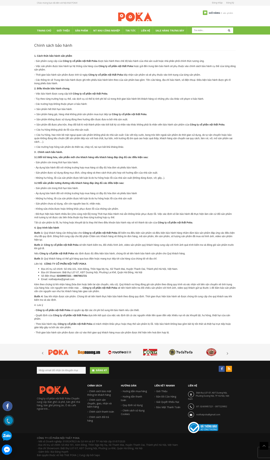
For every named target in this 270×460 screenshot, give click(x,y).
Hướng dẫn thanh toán (131, 398)
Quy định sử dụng (133, 405)
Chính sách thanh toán (101, 411)
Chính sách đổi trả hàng (98, 418)
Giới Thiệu (161, 391)
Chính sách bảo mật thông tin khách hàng (99, 393)
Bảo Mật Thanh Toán (168, 407)
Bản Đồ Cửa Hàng (166, 396)
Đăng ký (230, 2)
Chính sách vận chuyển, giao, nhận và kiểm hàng (99, 403)
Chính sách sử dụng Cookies (132, 412)
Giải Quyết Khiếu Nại (167, 401)
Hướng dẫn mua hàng (135, 391)
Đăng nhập (217, 2)
